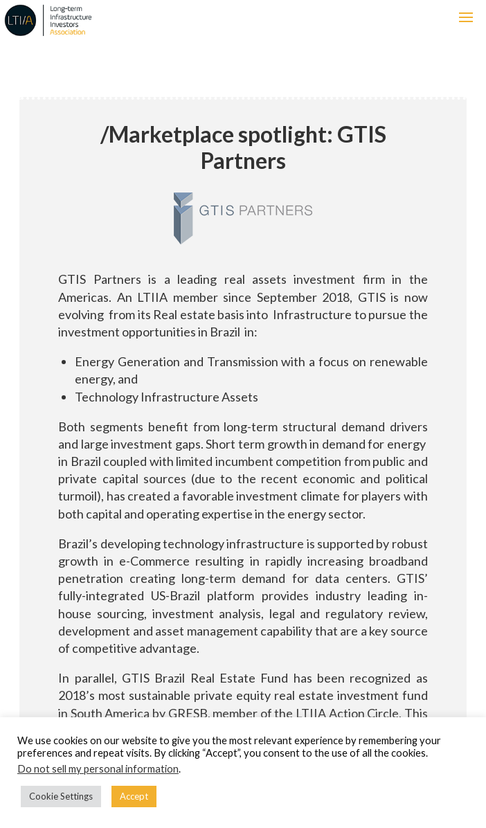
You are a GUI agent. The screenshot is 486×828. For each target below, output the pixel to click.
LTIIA (97, 20)
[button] (466, 17)
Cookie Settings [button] (61, 796)
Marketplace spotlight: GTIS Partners (243, 147)
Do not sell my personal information (98, 769)
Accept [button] (134, 796)
